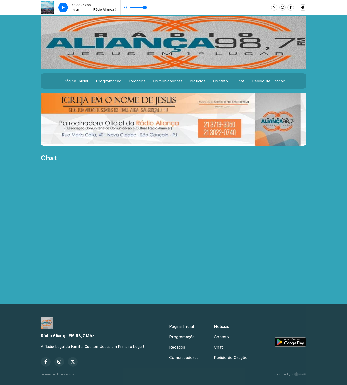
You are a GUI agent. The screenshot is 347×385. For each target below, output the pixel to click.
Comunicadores (167, 81)
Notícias (197, 81)
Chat (240, 81)
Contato (220, 81)
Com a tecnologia (289, 374)
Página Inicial (75, 81)
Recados (137, 81)
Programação (109, 81)
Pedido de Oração (269, 81)
